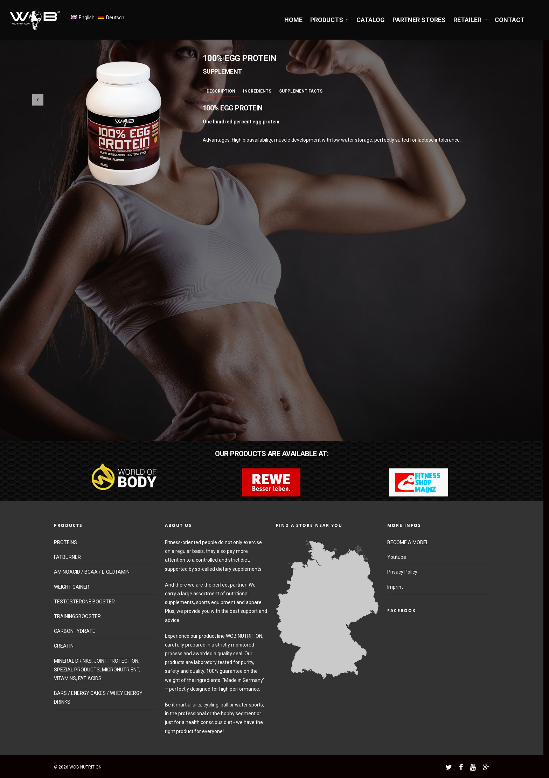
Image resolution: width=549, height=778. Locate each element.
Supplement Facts (300, 91)
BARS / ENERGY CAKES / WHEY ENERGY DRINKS (98, 697)
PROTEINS (65, 542)
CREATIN (64, 646)
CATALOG (370, 19)
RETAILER (470, 19)
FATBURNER (67, 557)
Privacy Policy (402, 572)
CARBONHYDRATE (74, 631)
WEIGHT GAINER (71, 587)
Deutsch (115, 17)
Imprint (395, 587)
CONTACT (509, 19)
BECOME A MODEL (408, 542)
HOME (293, 19)
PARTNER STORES (419, 19)
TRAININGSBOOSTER (77, 616)
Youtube (396, 557)
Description (221, 91)
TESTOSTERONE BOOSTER (84, 601)
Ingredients (257, 91)
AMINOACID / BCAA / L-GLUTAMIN (92, 572)
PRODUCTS (329, 19)
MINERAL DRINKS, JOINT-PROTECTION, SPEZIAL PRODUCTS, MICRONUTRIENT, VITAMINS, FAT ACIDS (97, 669)
